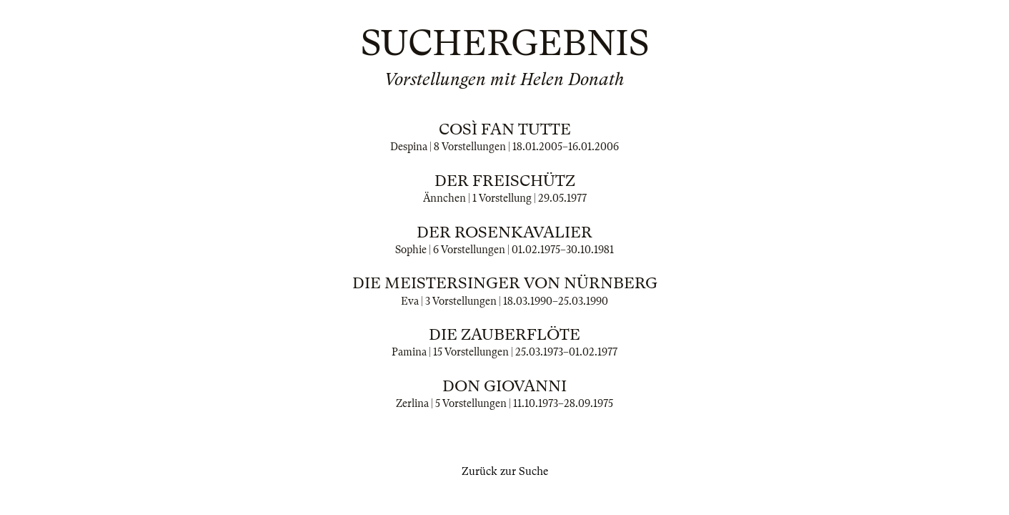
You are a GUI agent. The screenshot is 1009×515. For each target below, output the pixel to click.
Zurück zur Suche (505, 471)
